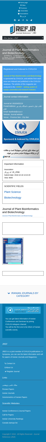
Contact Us (11, 363)
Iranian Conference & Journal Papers (16, 411)
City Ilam (25, 117)
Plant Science (18, 56)
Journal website (17, 114)
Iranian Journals (8, 393)
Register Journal (13, 371)
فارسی (24, 16)
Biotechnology (12, 197)
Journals (7, 56)
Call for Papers (8, 415)
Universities (24, 11)
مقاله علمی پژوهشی (9, 385)
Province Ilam (15, 117)
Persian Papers (8, 389)
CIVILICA (27, 351)
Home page (24, 2)
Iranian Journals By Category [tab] (24, 294)
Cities (24, 5)
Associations (24, 14)
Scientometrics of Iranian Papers (14, 397)
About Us (9, 367)
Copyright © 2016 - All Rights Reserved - (18, 434)
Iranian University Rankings (12, 419)
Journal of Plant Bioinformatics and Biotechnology (16, 58)
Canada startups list (10, 423)
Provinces (23, 8)
